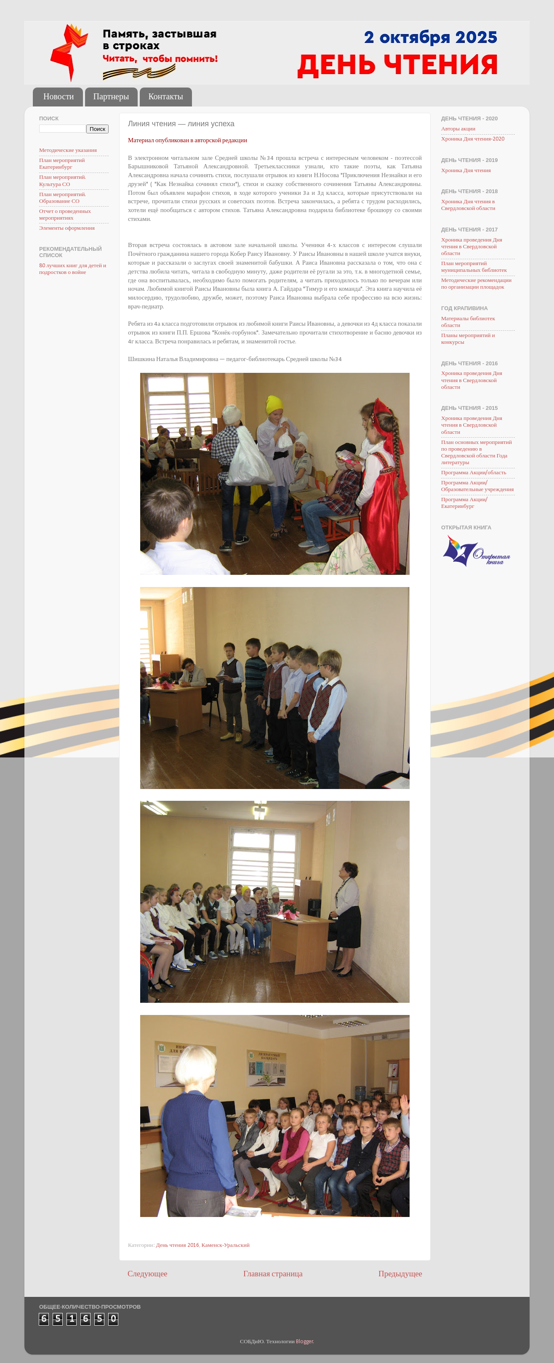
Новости (58, 97)
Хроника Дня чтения (466, 170)
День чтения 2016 (177, 1245)
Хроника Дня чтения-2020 (472, 139)
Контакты (165, 97)
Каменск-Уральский (226, 1245)
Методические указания (68, 150)
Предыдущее (400, 1274)
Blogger (304, 1341)
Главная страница (273, 1274)
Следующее (148, 1274)
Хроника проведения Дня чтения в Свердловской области (471, 246)
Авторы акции (458, 129)
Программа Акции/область (473, 473)
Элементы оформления (67, 228)
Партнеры (111, 97)
